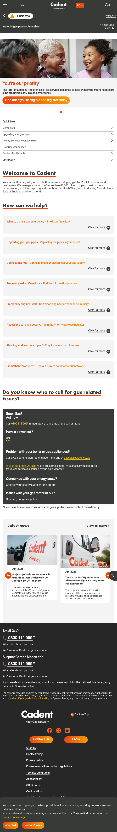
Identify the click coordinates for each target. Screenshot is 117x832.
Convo (19, 686)
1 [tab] (56, 112)
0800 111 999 (20, 638)
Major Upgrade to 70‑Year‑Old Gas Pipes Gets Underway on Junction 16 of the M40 (31, 577)
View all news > (98, 526)
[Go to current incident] (58, 22)
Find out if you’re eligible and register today (36, 100)
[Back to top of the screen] (80, 715)
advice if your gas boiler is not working (30, 698)
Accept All (10, 825)
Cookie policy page (14, 817)
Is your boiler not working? (22, 466)
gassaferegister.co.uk (77, 458)
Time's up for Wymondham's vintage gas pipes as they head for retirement (85, 580)
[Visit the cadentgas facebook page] (49, 730)
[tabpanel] (58, 73)
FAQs (76, 739)
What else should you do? (18, 644)
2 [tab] (61, 112)
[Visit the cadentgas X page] (58, 730)
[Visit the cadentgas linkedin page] (67, 730)
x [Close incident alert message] (4, 16)
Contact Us (41, 739)
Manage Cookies (33, 825)
